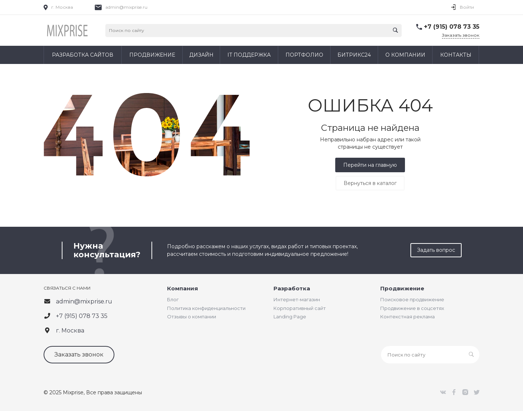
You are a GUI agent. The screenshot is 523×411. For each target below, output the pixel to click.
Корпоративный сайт (299, 308)
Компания (182, 288)
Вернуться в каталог (370, 183)
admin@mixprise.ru (126, 7)
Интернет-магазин (296, 299)
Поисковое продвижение (412, 299)
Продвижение (402, 288)
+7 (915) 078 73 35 (451, 26)
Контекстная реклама (407, 316)
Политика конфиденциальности (206, 308)
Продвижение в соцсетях (412, 308)
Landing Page (289, 316)
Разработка (291, 288)
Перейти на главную (370, 165)
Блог (173, 299)
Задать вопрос (436, 250)
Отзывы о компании (191, 316)
